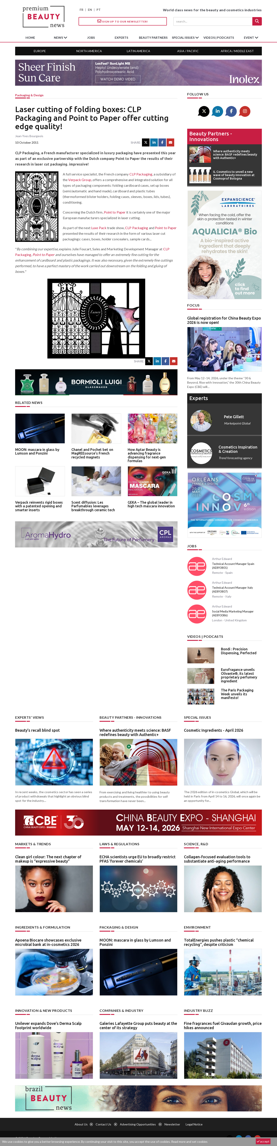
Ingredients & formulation (42, 927)
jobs (91, 37)
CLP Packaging (140, 174)
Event (249, 37)
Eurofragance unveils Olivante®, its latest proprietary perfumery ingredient (239, 675)
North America (89, 51)
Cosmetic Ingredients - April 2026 (213, 730)
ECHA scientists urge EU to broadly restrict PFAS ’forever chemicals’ (138, 859)
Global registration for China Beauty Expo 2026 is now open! (224, 320)
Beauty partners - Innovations (210, 136)
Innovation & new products (43, 1010)
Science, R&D (196, 844)
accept (263, 1141)
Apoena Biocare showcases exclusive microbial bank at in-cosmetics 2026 (48, 942)
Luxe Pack (98, 228)
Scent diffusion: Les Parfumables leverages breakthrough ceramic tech (93, 506)
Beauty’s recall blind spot (37, 730)
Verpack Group (79, 180)
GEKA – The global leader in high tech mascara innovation (151, 504)
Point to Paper (115, 212)
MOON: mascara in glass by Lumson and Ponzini (37, 451)
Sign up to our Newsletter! (122, 21)
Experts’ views (29, 717)
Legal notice (194, 1124)
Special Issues (197, 717)
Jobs (191, 546)
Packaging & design (29, 95)
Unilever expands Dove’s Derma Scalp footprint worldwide (48, 1025)
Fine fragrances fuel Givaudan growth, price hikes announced (223, 1025)
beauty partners (153, 37)
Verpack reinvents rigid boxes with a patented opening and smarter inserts (39, 506)
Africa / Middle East (237, 51)
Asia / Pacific (188, 51)
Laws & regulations (119, 844)
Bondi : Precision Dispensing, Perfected (238, 651)
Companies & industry (121, 1010)
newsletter (172, 1124)
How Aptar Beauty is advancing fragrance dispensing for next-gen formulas (147, 455)
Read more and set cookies (189, 1141)
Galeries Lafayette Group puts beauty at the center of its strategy (138, 1025)
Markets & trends (33, 844)
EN (90, 9)
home (30, 37)
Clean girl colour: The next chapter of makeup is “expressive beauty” (48, 859)
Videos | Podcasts (218, 37)
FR (81, 9)
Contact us (103, 1124)
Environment (197, 927)
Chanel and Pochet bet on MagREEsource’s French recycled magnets (92, 453)
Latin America (138, 51)
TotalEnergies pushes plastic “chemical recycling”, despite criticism (219, 942)
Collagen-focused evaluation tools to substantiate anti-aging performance (217, 859)
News (59, 37)
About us (81, 1124)
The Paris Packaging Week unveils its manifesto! (237, 694)
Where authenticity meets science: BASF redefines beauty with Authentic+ (135, 732)
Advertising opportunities (138, 1124)
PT (99, 9)
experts (121, 37)
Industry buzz (198, 1010)
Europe (40, 51)
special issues (183, 37)
